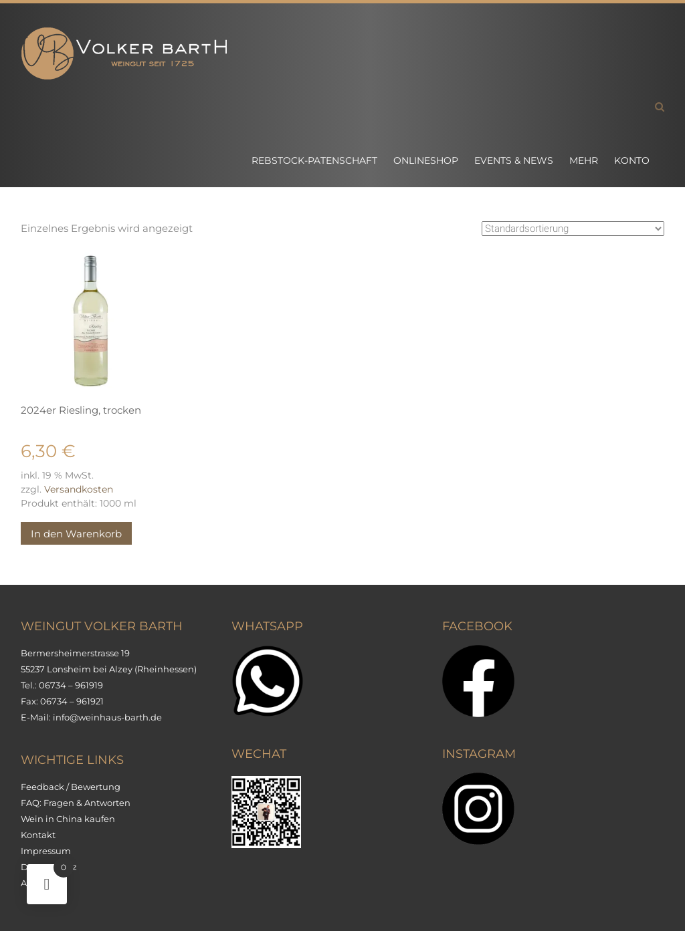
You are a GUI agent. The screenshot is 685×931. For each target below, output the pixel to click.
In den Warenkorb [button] (76, 533)
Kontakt (38, 834)
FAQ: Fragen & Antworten (75, 802)
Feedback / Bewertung (70, 786)
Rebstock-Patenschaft (314, 160)
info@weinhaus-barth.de (107, 717)
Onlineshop (425, 160)
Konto (632, 160)
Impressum (46, 850)
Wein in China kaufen (68, 818)
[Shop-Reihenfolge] (573, 228)
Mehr (583, 160)
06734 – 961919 (71, 685)
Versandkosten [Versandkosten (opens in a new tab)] (78, 489)
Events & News (513, 160)
